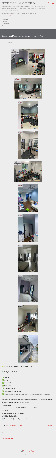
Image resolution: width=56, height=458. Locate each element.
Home (3, 16)
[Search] (49, 3)
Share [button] (50, 425)
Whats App (23, 16)
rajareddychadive (32, 454)
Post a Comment (7, 438)
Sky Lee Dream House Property (18, 3)
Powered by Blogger (28, 451)
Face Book (13, 16)
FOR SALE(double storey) (15, 425)
